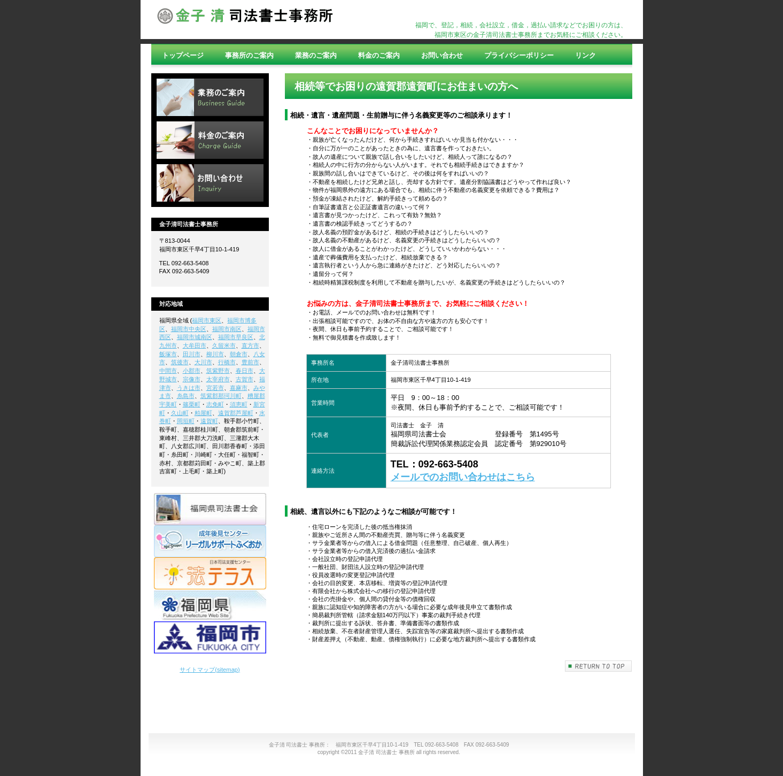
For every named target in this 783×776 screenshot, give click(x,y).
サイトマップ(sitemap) (210, 669)
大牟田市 (194, 345)
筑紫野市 (218, 370)
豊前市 (250, 362)
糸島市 (186, 396)
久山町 (180, 413)
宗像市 (191, 379)
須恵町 (238, 404)
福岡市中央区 (188, 329)
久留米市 (224, 345)
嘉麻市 (238, 388)
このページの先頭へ (598, 666)
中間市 (168, 370)
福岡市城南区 (194, 337)
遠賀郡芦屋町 (235, 413)
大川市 (203, 362)
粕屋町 (203, 413)
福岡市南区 (227, 329)
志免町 (215, 404)
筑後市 (180, 362)
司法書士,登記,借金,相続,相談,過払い (245, 19)
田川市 (191, 354)
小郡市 (191, 370)
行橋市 (227, 362)
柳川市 (215, 354)
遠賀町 (209, 421)
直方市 (250, 345)
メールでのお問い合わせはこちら (463, 477)
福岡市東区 (206, 320)
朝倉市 (238, 354)
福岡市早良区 (235, 337)
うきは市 (188, 388)
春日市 (244, 370)
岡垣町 (186, 421)
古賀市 (244, 379)
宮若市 (215, 388)
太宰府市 (218, 379)
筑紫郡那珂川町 (221, 396)
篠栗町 (191, 404)
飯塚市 (168, 354)
